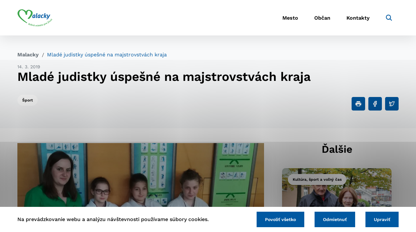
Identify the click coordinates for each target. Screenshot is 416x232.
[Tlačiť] (358, 104)
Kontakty (358, 18)
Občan (322, 18)
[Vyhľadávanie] (389, 18)
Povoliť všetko (280, 219)
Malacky (28, 55)
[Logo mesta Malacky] (34, 17)
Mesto (290, 18)
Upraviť (382, 219)
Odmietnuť (335, 219)
